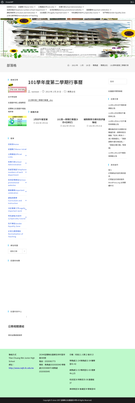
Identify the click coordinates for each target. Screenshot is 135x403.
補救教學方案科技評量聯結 (94, 121)
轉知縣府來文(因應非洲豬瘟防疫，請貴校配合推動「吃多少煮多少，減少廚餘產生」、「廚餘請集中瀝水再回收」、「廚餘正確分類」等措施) (117, 138)
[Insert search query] (117, 81)
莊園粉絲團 (15, 260)
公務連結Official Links (47, 7)
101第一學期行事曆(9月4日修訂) (67, 121)
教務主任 (71, 91)
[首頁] (68, 65)
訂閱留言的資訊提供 (116, 179)
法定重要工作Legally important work (55, 12)
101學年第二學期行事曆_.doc (40, 100)
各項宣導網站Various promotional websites (67, 10)
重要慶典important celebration (99, 10)
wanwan (35, 91)
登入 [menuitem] (132, 2)
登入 (110, 170)
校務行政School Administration (72, 7)
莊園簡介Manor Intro (27, 7)
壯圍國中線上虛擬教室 (17, 102)
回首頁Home (11, 7)
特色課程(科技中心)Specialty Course (86, 12)
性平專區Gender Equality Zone (114, 12)
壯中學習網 (12, 97)
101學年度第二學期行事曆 (120, 65)
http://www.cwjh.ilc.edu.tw (21, 368)
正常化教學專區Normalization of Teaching (22, 15)
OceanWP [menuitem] (9, 2)
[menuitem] (2, 2)
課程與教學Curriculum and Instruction (22, 12)
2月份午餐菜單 (40, 119)
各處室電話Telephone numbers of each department (27, 10)
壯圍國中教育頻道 (115, 91)
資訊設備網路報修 (15, 335)
